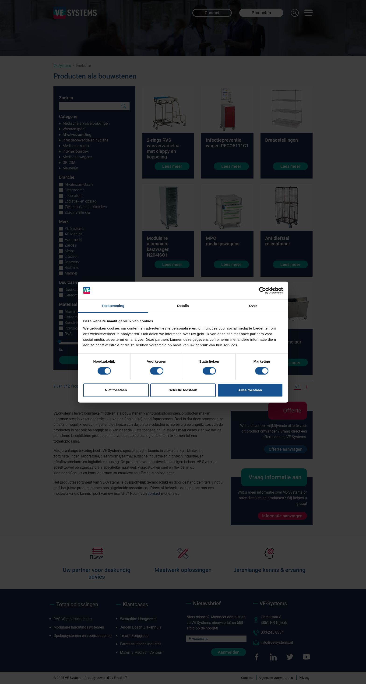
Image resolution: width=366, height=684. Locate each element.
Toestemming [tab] (113, 306)
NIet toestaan (116, 390)
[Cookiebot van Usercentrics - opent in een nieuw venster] (262, 290)
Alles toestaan (250, 390)
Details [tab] (183, 306)
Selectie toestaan (183, 390)
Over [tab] (253, 306)
